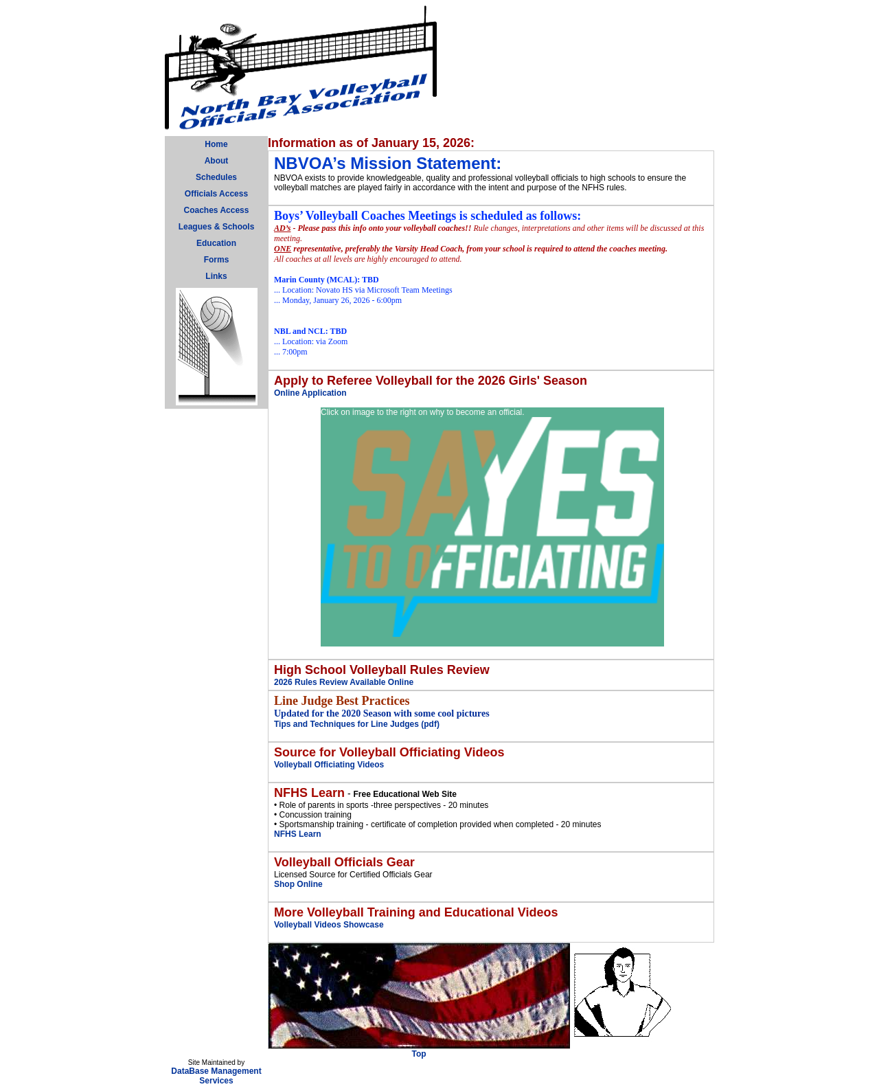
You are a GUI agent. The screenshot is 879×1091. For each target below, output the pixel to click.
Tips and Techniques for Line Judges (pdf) (357, 724)
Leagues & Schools (217, 227)
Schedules (216, 177)
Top (418, 1054)
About (217, 161)
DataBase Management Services (216, 1076)
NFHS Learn (297, 834)
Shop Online (298, 884)
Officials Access (216, 194)
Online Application (310, 393)
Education (216, 243)
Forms (216, 260)
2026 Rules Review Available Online (343, 682)
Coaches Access (216, 210)
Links (216, 276)
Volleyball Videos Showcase (329, 925)
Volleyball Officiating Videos (329, 764)
